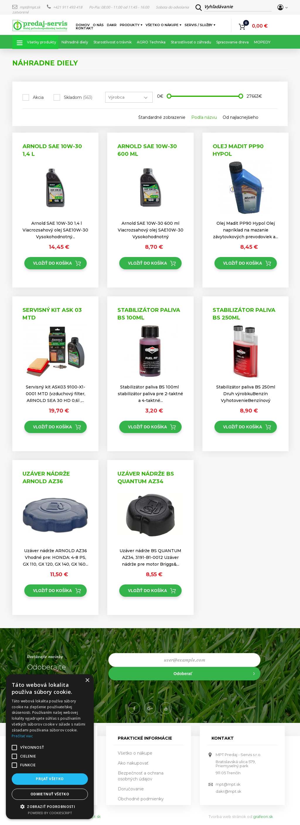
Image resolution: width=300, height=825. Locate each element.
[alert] (50, 746)
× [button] (87, 680)
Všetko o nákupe (162, 25)
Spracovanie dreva (232, 42)
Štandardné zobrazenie (161, 117)
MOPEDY (262, 42)
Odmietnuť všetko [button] (49, 794)
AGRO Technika (151, 42)
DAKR (112, 25)
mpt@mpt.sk (26, 7)
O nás (98, 25)
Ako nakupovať (133, 763)
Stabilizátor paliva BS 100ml (148, 314)
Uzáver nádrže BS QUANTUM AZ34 (145, 478)
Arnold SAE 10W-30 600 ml (147, 150)
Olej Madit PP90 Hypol (238, 150)
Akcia (38, 97)
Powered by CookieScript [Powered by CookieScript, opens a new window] (50, 813)
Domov (83, 25)
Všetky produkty (41, 42)
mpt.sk (94, 816)
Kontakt (84, 28)
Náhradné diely (75, 42)
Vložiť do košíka (52, 263)
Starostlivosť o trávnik (112, 42)
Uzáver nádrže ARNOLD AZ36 (46, 478)
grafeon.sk (263, 816)
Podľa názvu (204, 117)
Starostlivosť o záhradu (191, 42)
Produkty (130, 25)
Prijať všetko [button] (50, 778)
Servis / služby (199, 25)
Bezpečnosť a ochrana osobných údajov (140, 776)
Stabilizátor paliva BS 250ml (244, 314)
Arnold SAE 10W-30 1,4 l (52, 150)
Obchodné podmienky (141, 799)
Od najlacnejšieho (240, 117)
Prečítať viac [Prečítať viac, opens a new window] (22, 735)
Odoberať (182, 673)
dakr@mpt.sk (228, 791)
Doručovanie (131, 789)
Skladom (78, 97)
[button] (50, 806)
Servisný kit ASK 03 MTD (52, 314)
